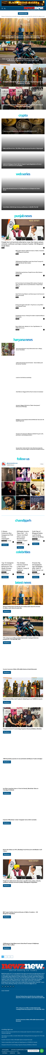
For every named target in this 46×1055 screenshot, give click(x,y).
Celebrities (4, 572)
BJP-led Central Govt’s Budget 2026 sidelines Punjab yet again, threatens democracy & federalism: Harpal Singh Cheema (29, 285)
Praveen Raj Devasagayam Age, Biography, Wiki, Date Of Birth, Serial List (37, 566)
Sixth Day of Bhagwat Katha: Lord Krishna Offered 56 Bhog (37, 534)
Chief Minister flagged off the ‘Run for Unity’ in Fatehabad (29, 391)
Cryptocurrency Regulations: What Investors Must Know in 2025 (20, 131)
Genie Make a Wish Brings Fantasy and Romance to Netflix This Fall (20, 207)
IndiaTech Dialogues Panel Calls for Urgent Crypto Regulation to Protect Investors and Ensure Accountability (22, 165)
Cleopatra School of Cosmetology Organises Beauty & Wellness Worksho (22, 729)
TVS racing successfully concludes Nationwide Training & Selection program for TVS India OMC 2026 (30, 1008)
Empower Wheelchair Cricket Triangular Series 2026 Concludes (20, 819)
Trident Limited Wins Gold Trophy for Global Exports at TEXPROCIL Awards (22, 699)
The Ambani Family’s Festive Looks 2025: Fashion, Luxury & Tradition (23, 566)
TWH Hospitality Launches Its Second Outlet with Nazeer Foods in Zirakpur (22, 758)
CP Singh (9, 540)
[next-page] (12, 957)
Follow (41, 464)
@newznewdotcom (12, 463)
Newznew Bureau (20, 543)
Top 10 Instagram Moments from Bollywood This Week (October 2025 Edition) (7, 566)
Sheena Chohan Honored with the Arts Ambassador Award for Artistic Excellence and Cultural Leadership (30, 997)
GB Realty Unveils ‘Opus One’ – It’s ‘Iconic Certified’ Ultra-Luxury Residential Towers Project (23, 536)
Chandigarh (4, 540)
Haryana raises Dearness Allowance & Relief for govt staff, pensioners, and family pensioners (29, 434)
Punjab (17, 275)
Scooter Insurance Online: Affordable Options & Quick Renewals (20, 669)
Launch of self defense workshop (23, 377)
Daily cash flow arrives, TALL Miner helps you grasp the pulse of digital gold (23, 148)
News (3, 247)
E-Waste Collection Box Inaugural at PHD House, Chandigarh (7, 535)
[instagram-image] (8, 474)
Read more (5, 544)
